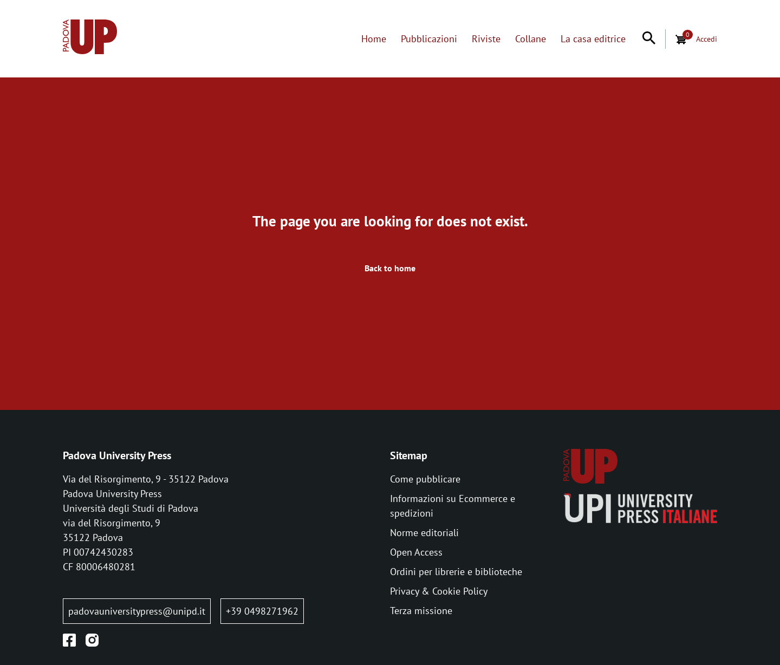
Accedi (706, 39)
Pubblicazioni (429, 38)
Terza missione (421, 610)
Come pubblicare (425, 479)
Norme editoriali (424, 532)
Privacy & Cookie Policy (438, 591)
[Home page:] (90, 39)
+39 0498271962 (262, 611)
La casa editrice (593, 38)
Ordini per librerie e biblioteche (456, 571)
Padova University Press (117, 455)
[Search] (648, 39)
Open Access (416, 552)
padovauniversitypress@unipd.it (136, 611)
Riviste (486, 38)
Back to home (390, 268)
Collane (530, 38)
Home (373, 38)
